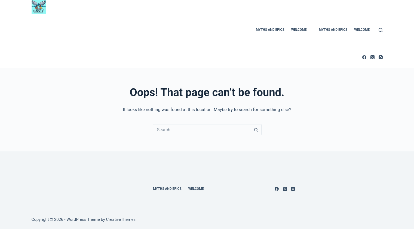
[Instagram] (381, 57)
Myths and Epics (270, 30)
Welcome (299, 30)
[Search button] (256, 129)
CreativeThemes (121, 219)
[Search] (381, 30)
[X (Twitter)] (372, 57)
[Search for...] (202, 129)
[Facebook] (364, 57)
